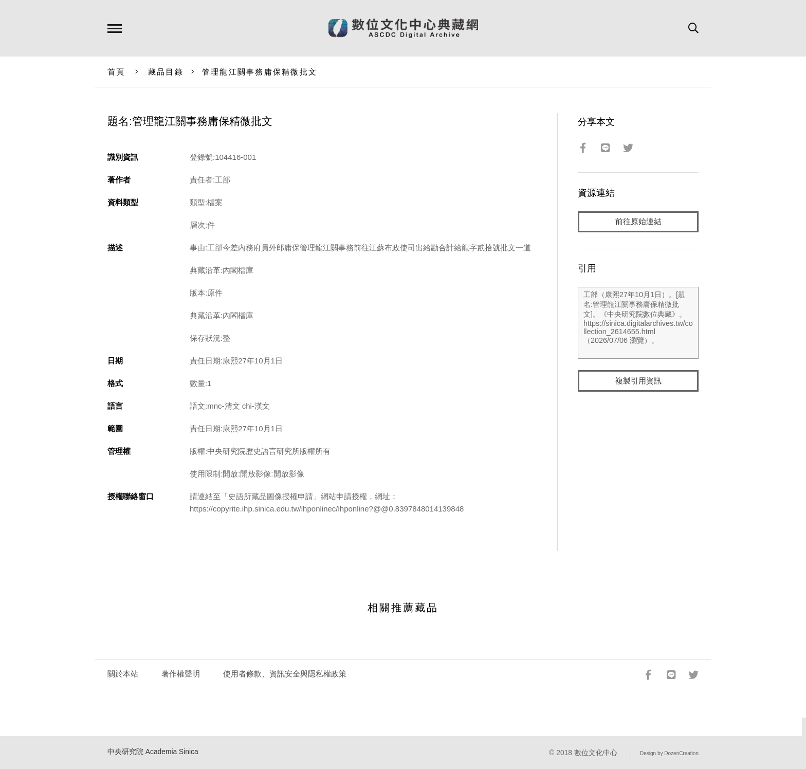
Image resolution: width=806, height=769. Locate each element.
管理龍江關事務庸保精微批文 (259, 71)
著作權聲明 (180, 673)
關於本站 (122, 673)
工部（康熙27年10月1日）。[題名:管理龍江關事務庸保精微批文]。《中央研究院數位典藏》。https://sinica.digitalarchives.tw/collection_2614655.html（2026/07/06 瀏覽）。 (638, 323)
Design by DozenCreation (669, 753)
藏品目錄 (166, 71)
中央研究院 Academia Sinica (152, 752)
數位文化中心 (595, 753)
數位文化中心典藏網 (403, 28)
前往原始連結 (638, 221)
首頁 (116, 71)
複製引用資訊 (638, 381)
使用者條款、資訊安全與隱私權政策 (284, 673)
